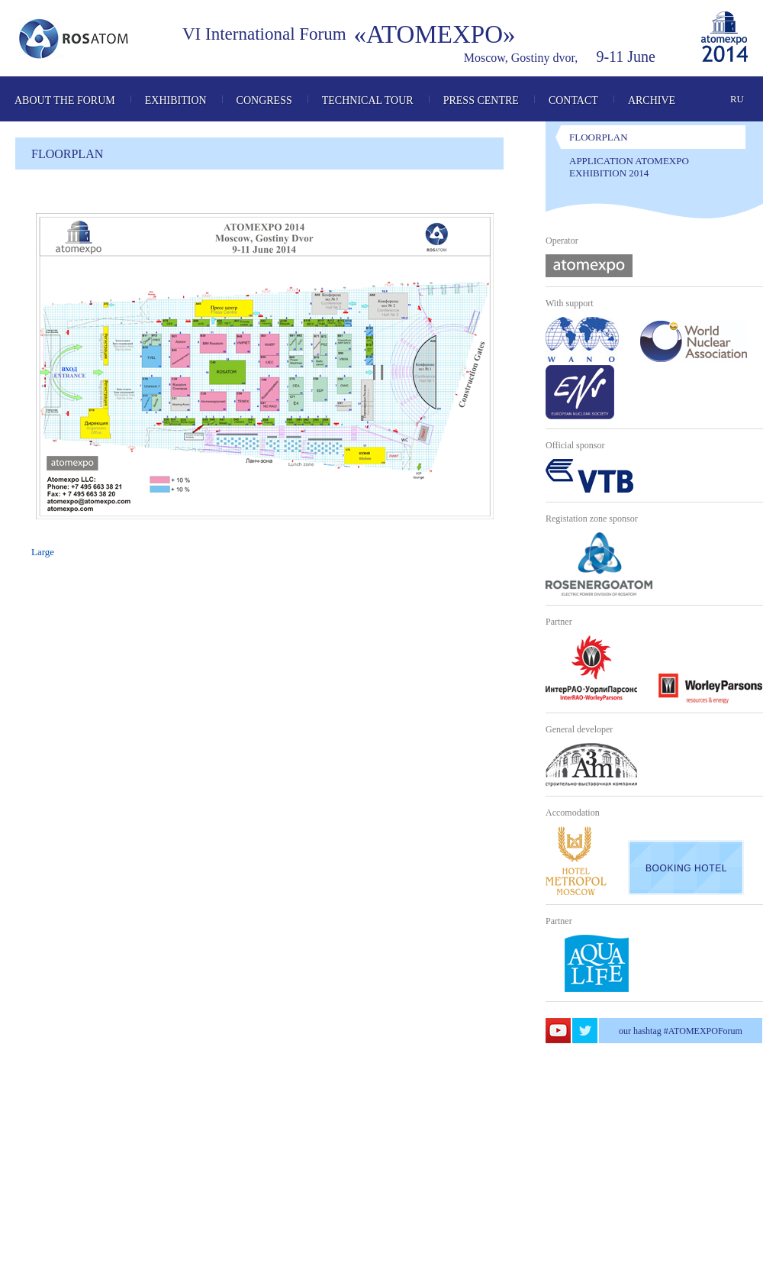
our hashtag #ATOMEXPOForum (680, 1031)
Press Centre (481, 100)
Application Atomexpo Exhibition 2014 (629, 167)
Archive (651, 100)
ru (737, 99)
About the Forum (64, 100)
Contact (573, 100)
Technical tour (368, 100)
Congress (264, 100)
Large (42, 551)
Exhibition (176, 100)
